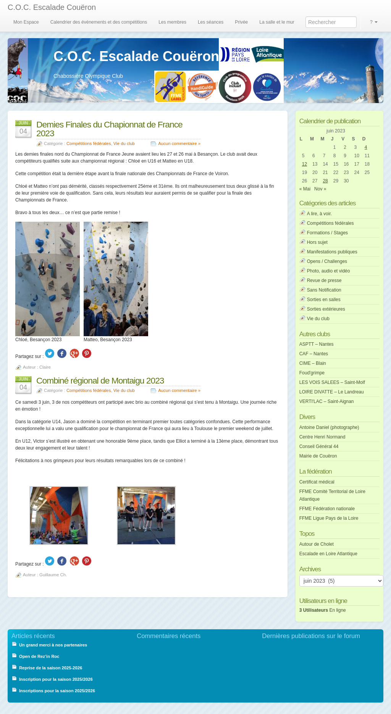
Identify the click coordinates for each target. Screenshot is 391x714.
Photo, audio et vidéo (328, 271)
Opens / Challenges (327, 261)
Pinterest (86, 353)
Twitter (49, 353)
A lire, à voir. (319, 213)
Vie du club (124, 143)
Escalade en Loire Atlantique (328, 553)
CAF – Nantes (313, 353)
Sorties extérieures (326, 309)
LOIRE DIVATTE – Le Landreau (331, 392)
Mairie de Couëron (318, 456)
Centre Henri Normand (322, 437)
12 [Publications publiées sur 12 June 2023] (304, 164)
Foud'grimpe (312, 373)
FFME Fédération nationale (327, 508)
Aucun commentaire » (179, 143)
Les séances (210, 22)
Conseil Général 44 (319, 446)
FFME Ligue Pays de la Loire (329, 518)
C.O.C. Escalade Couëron (52, 7)
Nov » (320, 189)
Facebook (61, 353)
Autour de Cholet (316, 544)
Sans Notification (324, 290)
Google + (74, 353)
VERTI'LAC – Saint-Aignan (326, 401)
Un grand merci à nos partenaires (53, 645)
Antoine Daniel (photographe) (329, 427)
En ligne (322, 610)
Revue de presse (324, 280)
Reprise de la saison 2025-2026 (50, 668)
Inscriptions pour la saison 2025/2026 (57, 690)
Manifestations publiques (332, 252)
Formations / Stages (327, 232)
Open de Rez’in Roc (39, 656)
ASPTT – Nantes (316, 344)
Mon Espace (26, 22)
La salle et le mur (276, 22)
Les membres (172, 22)
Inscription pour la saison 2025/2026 (56, 679)
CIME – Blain (312, 363)
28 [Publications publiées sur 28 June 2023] (325, 181)
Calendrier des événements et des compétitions (98, 22)
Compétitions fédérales (88, 143)
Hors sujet (317, 242)
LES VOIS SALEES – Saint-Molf (332, 382)
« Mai (304, 189)
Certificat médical (316, 482)
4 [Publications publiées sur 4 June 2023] (366, 147)
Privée (241, 22)
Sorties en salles (324, 299)
